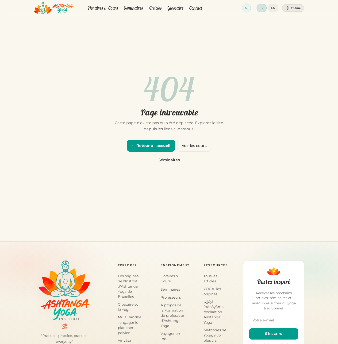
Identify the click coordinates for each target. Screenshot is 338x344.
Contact (195, 8)
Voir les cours (194, 145)
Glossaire (175, 8)
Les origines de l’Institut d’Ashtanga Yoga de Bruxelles (128, 286)
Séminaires (133, 8)
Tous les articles (210, 278)
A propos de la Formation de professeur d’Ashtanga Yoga (172, 315)
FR (262, 8)
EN (273, 8)
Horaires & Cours (103, 8)
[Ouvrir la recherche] (246, 8)
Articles (155, 8)
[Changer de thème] (293, 8)
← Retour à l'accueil (150, 145)
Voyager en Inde (170, 336)
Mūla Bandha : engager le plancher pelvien (129, 325)
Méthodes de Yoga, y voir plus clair (215, 335)
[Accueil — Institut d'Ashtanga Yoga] (64, 290)
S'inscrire (273, 334)
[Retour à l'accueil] (53, 8)
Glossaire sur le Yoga (129, 307)
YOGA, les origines (212, 291)
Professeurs (171, 297)
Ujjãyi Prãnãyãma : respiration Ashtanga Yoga (214, 312)
